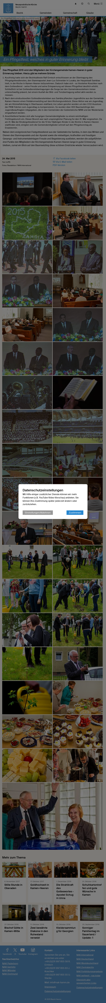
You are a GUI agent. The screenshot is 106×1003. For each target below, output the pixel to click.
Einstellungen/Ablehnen (38, 512)
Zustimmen (75, 512)
